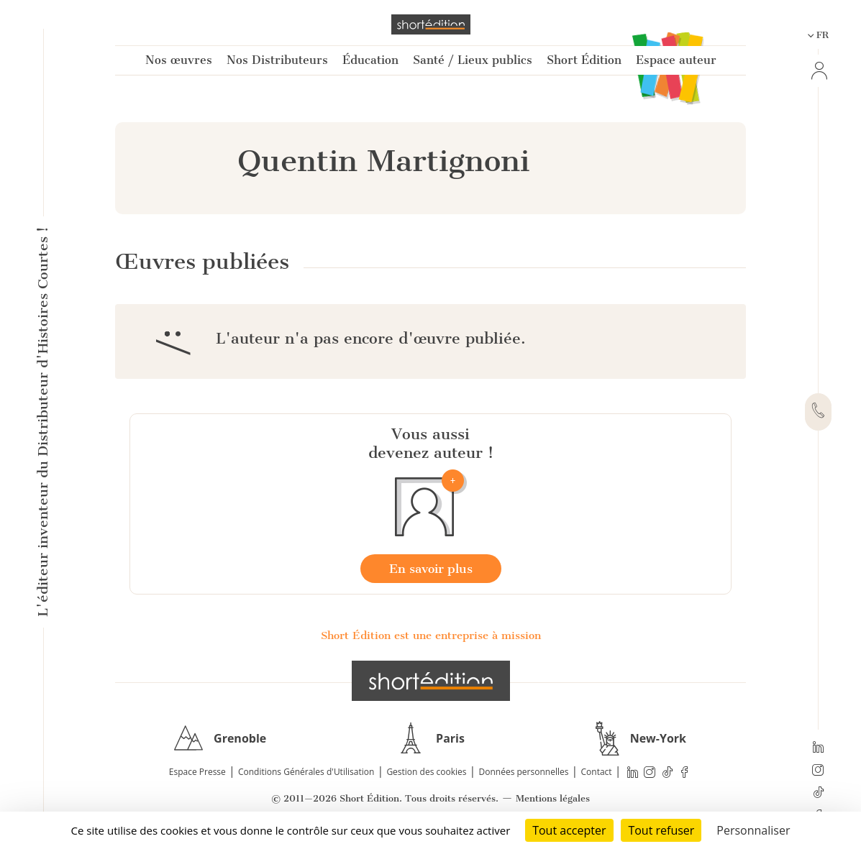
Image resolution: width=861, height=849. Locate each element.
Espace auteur (676, 60)
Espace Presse (197, 772)
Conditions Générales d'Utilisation (306, 772)
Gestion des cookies (426, 772)
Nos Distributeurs (277, 60)
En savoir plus (431, 568)
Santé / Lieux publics (472, 60)
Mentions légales (553, 798)
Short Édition (584, 60)
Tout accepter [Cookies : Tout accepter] (569, 830)
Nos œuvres (178, 60)
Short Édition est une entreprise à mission (431, 635)
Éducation (370, 60)
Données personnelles (524, 772)
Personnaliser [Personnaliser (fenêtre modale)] (753, 830)
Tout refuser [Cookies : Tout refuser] (661, 830)
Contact (596, 772)
